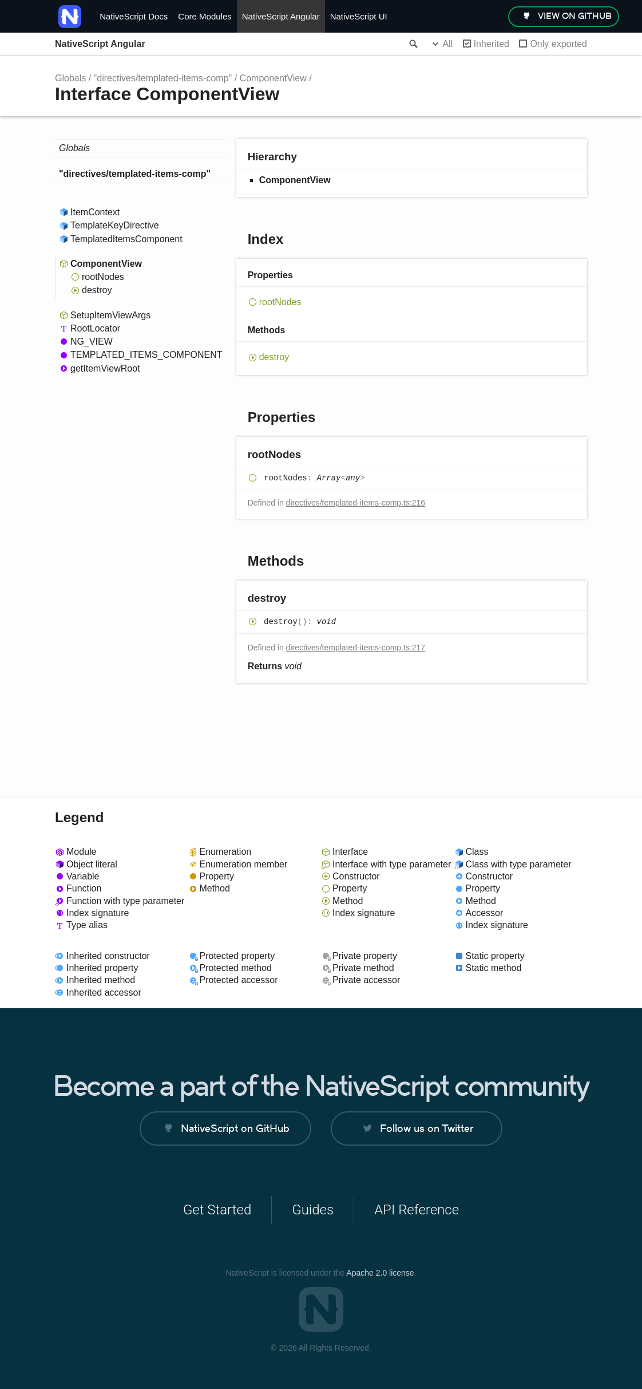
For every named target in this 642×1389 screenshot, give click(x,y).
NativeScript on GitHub (235, 1128)
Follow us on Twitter (426, 1128)
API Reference (416, 1210)
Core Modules (204, 16)
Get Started (217, 1210)
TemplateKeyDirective (114, 225)
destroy (97, 290)
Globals (70, 78)
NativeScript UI (358, 16)
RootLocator (95, 328)
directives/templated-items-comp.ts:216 (356, 502)
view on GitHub (575, 15)
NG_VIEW (91, 341)
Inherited (491, 44)
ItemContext (95, 212)
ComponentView (273, 78)
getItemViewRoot (105, 368)
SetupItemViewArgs (110, 315)
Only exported (558, 44)
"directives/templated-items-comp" (163, 78)
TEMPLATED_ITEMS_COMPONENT (146, 355)
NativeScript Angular (281, 16)
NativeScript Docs (134, 16)
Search (412, 44)
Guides (313, 1210)
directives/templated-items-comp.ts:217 (356, 647)
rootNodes (103, 277)
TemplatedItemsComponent (126, 239)
